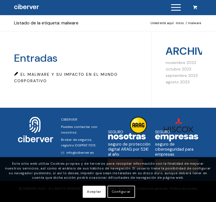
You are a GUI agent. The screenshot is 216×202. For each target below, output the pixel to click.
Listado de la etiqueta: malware (46, 23)
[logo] (26, 7)
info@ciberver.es (77, 152)
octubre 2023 (178, 69)
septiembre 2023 (182, 75)
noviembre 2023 (181, 62)
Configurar (121, 191)
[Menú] (173, 7)
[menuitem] (174, 7)
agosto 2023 (178, 81)
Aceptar (94, 191)
